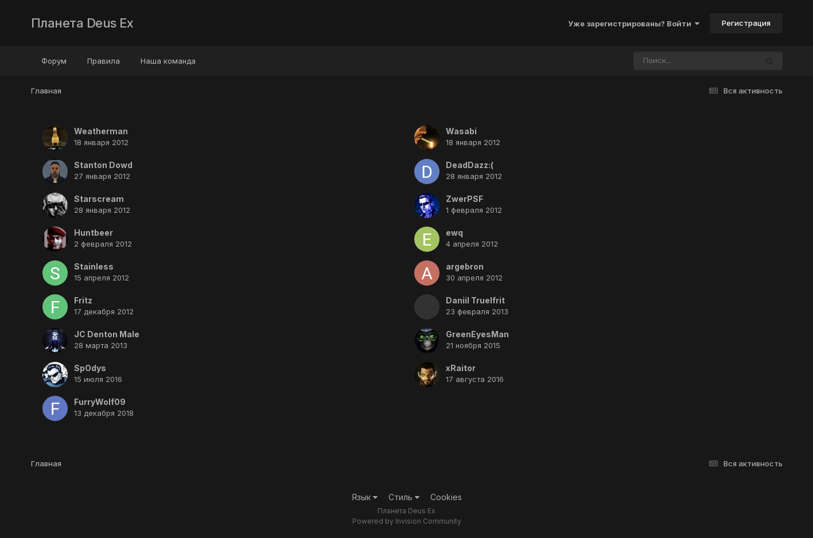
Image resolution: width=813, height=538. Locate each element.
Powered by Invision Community (406, 521)
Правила (103, 60)
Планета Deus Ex (82, 22)
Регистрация (746, 23)
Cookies (446, 497)
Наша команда (168, 60)
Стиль (403, 497)
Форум (54, 60)
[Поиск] (673, 60)
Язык (365, 497)
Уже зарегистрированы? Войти (633, 23)
